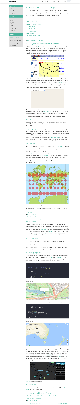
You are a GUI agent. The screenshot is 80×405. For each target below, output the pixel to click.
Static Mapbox (12, 30)
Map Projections (32, 28)
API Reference (52, 1)
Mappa (30, 355)
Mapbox (11, 20)
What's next (30, 38)
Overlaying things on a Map (33, 35)
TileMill (67, 243)
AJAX (32, 85)
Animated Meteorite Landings (15, 40)
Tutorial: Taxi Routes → (63, 403)
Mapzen (43, 129)
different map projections (37, 154)
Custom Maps (30, 33)
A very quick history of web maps (35, 24)
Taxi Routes (12, 38)
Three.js (11, 25)
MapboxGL (12, 22)
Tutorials (64, 1)
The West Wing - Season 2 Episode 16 (36, 219)
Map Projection (60, 146)
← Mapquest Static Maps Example (34, 403)
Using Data (12, 12)
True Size (29, 212)
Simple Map (12, 10)
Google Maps (12, 18)
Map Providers (32, 26)
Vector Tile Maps (47, 111)
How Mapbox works (32, 400)
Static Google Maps (13, 28)
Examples (59, 1)
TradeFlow (28, 381)
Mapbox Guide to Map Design (34, 398)
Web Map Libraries (33, 31)
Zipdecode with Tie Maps (14, 43)
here (60, 302)
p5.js (60, 356)
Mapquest (40, 46)
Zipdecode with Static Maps (15, 42)
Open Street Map (55, 137)
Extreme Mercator (31, 214)
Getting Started (45, 1)
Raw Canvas (12, 27)
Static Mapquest (13, 32)
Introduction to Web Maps (14, 37)
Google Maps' (43, 229)
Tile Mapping (60, 82)
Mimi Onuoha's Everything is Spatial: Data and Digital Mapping (42, 395)
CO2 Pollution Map (13, 45)
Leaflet (11, 23)
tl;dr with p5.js (12, 13)
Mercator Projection (43, 155)
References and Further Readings (35, 40)
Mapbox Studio (63, 249)
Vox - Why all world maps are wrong (35, 216)
